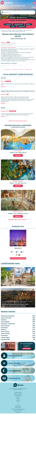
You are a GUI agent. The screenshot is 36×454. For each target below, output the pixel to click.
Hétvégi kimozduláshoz (15, 280)
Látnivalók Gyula (7, 69)
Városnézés (4, 327)
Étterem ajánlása (18, 394)
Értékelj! (13, 17)
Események (4, 335)
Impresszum (18, 412)
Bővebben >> (3, 86)
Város (18, 401)
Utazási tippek (16, 302)
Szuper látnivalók (24, 280)
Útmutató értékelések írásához (18, 409)
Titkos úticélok (5, 333)
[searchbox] (18, 12)
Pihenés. (3, 107)
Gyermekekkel (5, 321)
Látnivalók (18, 400)
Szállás (18, 398)
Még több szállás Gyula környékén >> (18, 219)
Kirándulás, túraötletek (8, 323)
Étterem (18, 397)
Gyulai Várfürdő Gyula (17, 38)
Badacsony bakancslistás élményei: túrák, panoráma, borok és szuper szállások (15, 305)
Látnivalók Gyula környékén (18, 69)
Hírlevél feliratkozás (18, 410)
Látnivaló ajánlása (18, 395)
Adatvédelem (18, 406)
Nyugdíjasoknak (18, 24)
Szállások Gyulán (28, 69)
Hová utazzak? (10, 302)
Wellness (28, 24)
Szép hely (3, 78)
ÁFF (18, 404)
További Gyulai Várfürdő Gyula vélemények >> (18, 120)
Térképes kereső (22, 17)
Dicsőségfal (17, 5)
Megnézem (18, 155)
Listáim (23, 5)
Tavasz (13, 26)
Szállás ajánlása (18, 392)
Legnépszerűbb (10, 281)
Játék (12, 5)
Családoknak (21, 26)
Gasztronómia (5, 331)
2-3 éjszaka (8, 24)
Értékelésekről (18, 407)
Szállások (3, 319)
